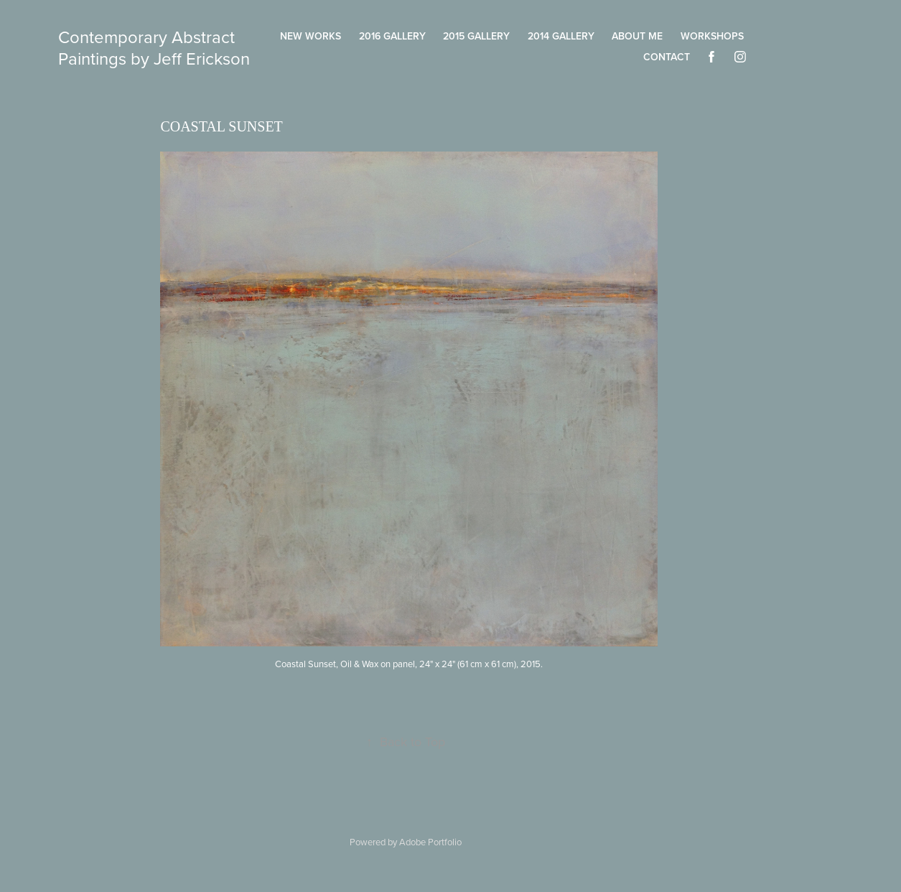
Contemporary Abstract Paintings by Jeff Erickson (154, 47)
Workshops (712, 36)
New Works (310, 36)
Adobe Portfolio (430, 841)
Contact (666, 57)
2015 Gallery (476, 36)
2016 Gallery (392, 36)
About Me (637, 36)
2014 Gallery (561, 36)
